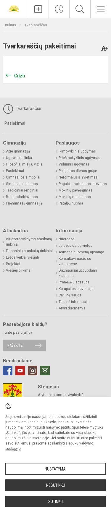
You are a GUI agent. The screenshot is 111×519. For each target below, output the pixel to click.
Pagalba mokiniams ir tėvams (83, 184)
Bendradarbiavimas (22, 197)
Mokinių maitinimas (75, 197)
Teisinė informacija (74, 302)
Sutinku (55, 501)
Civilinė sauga (70, 295)
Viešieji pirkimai (18, 270)
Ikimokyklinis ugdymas (77, 151)
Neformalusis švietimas (78, 177)
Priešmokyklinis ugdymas (79, 158)
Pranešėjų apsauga (74, 282)
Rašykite (14, 345)
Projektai (13, 264)
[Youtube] (20, 370)
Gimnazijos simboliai (23, 177)
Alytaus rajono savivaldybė (60, 395)
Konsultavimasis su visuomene (75, 261)
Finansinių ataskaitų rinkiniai (29, 251)
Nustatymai (56, 469)
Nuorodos (67, 239)
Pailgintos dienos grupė (78, 171)
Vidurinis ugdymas (74, 164)
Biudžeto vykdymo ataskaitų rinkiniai (29, 241)
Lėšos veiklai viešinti (22, 257)
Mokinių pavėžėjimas (75, 190)
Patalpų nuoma (71, 203)
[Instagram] (32, 370)
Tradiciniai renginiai (22, 190)
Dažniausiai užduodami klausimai (78, 273)
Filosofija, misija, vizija (24, 164)
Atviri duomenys (72, 308)
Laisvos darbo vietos (75, 246)
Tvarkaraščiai (36, 25)
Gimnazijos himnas (22, 184)
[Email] (45, 370)
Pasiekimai (14, 123)
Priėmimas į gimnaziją (24, 203)
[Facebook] (7, 370)
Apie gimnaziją (18, 151)
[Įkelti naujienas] (38, 9)
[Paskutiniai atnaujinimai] (59, 9)
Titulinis (10, 25)
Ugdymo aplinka (19, 158)
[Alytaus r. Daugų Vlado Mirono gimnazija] (14, 8)
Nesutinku (55, 485)
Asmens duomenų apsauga (81, 252)
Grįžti (19, 76)
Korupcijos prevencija (76, 289)
